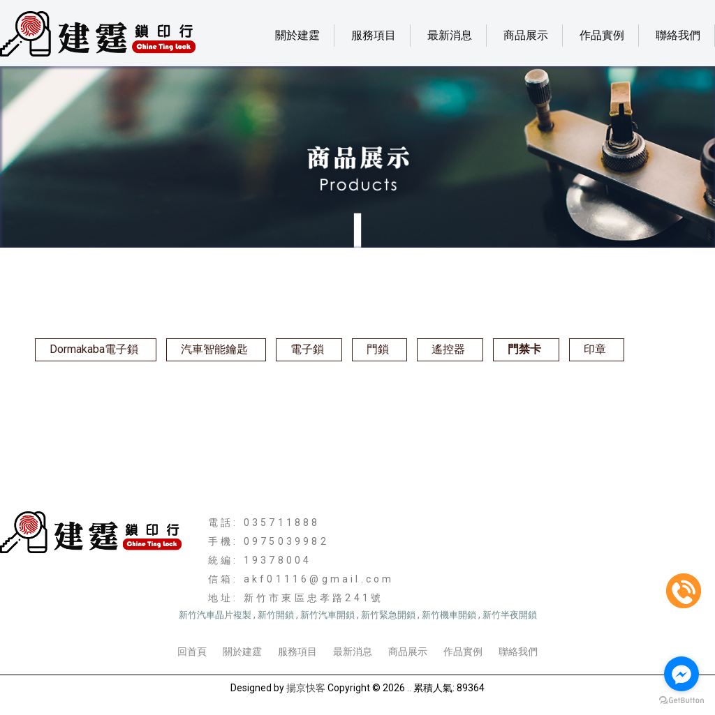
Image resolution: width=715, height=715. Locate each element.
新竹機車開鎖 (449, 615)
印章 (595, 349)
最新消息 (449, 35)
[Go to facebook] (681, 673)
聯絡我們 (678, 35)
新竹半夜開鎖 (509, 615)
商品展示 (525, 35)
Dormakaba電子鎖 (94, 349)
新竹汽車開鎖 (327, 615)
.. (409, 687)
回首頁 (192, 651)
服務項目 (373, 35)
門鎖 (378, 349)
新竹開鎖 (276, 615)
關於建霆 (297, 35)
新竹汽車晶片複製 (215, 615)
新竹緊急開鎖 (388, 615)
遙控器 (448, 349)
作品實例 (602, 35)
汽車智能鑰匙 (214, 349)
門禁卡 (524, 349)
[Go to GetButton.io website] (681, 700)
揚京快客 (305, 687)
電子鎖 (307, 349)
